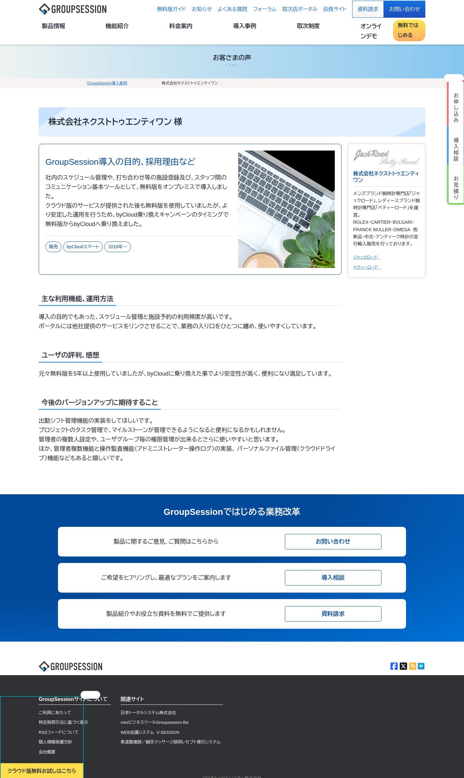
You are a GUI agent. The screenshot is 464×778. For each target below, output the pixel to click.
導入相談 (333, 568)
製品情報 (164, 26)
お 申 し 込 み (456, 95)
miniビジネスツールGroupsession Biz (155, 714)
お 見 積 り (456, 175)
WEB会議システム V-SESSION (150, 724)
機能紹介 (201, 26)
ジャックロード (365, 247)
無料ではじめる (402, 26)
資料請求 (368, 9)
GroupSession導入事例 (71, 73)
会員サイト (334, 9)
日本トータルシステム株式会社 (148, 703)
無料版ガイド (171, 9)
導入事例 (276, 26)
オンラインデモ (354, 26)
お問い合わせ (404, 9)
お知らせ (202, 9)
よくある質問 (232, 9)
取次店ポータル (299, 9)
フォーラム (264, 9)
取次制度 (313, 26)
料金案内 (239, 26)
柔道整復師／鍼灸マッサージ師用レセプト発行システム (170, 735)
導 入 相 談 (456, 136)
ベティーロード (365, 258)
